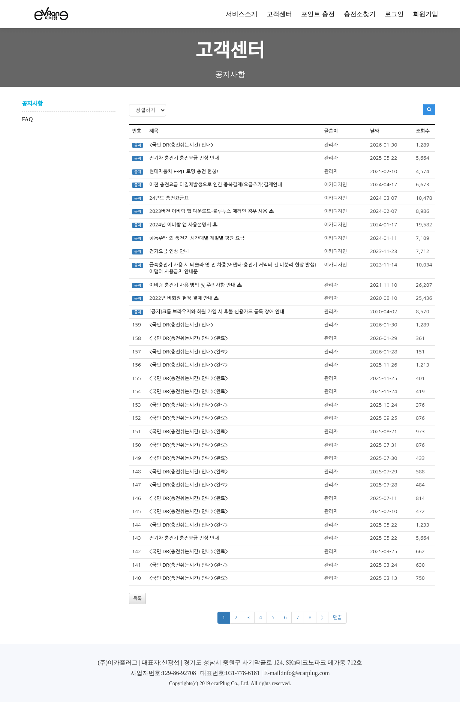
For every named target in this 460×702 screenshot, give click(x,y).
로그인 (394, 14)
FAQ (27, 119)
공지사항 (32, 104)
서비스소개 (242, 14)
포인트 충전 (317, 14)
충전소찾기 (360, 14)
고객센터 (279, 14)
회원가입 (425, 14)
